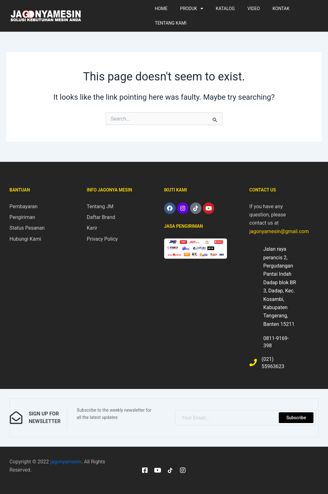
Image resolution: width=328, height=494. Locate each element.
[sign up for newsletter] (16, 417)
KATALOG (225, 8)
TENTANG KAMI (171, 23)
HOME (161, 8)
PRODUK (191, 8)
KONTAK (280, 8)
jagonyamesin (65, 461)
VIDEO (253, 8)
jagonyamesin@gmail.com (279, 231)
